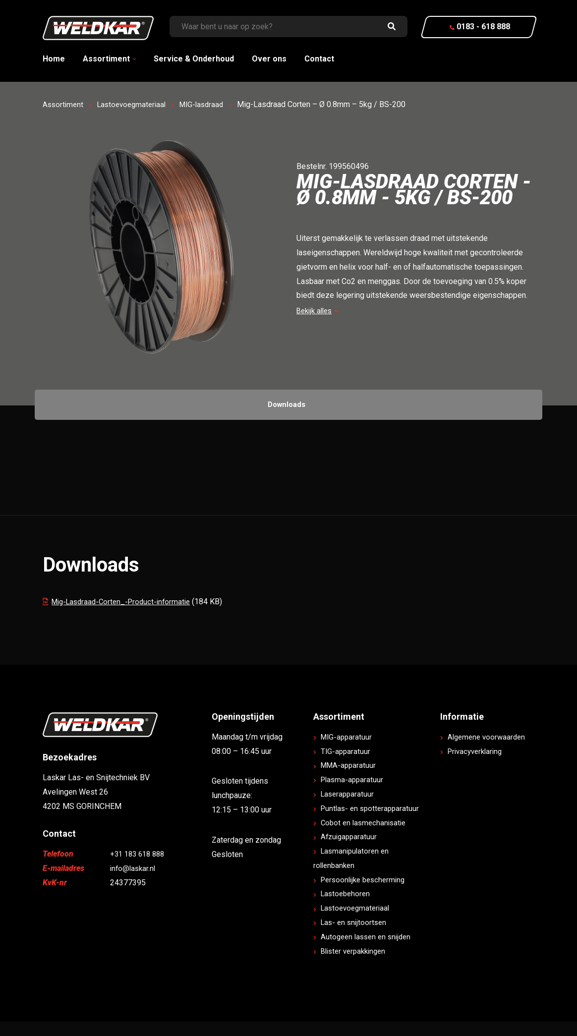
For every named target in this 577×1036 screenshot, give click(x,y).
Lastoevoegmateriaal (136, 104)
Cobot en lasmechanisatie (366, 836)
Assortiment (106, 58)
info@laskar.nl (134, 882)
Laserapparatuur (349, 808)
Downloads (286, 404)
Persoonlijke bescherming (366, 893)
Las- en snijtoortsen (356, 936)
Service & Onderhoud (194, 58)
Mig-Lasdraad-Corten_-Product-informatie (121, 601)
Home (54, 58)
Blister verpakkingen (356, 965)
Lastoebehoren (347, 908)
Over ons (269, 58)
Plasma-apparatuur (354, 794)
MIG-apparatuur (348, 751)
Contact (319, 58)
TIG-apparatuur (346, 765)
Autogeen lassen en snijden (369, 951)
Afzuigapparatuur (350, 851)
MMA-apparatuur (350, 779)
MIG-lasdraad (209, 104)
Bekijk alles (319, 310)
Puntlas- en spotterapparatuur (372, 822)
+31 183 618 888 (140, 868)
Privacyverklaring (478, 779)
